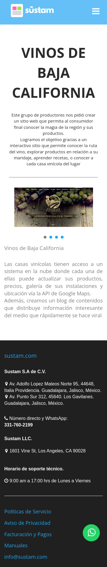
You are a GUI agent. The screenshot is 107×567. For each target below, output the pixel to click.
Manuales (16, 545)
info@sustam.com (25, 556)
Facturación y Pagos (28, 534)
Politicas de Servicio (27, 511)
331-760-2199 (18, 424)
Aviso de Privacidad (27, 522)
